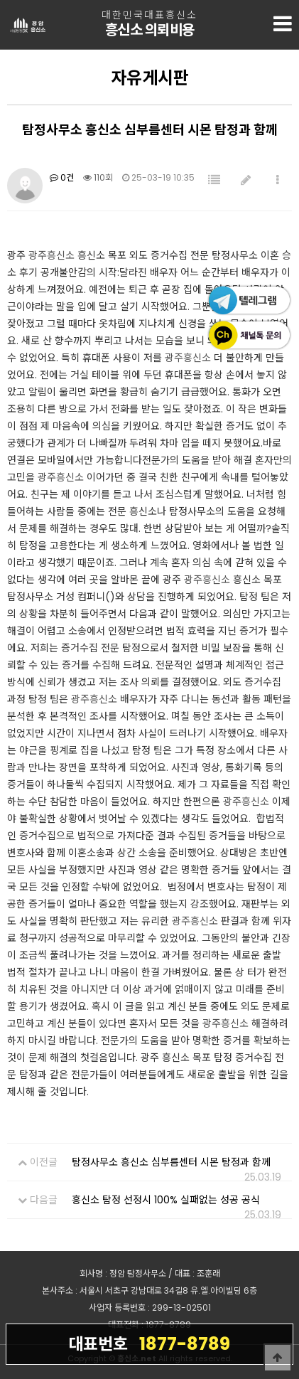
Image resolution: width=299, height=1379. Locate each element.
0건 (62, 177)
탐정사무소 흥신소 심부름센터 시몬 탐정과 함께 (171, 1162)
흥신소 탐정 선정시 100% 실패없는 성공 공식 (166, 1200)
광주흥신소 (51, 255)
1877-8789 (149, 1343)
